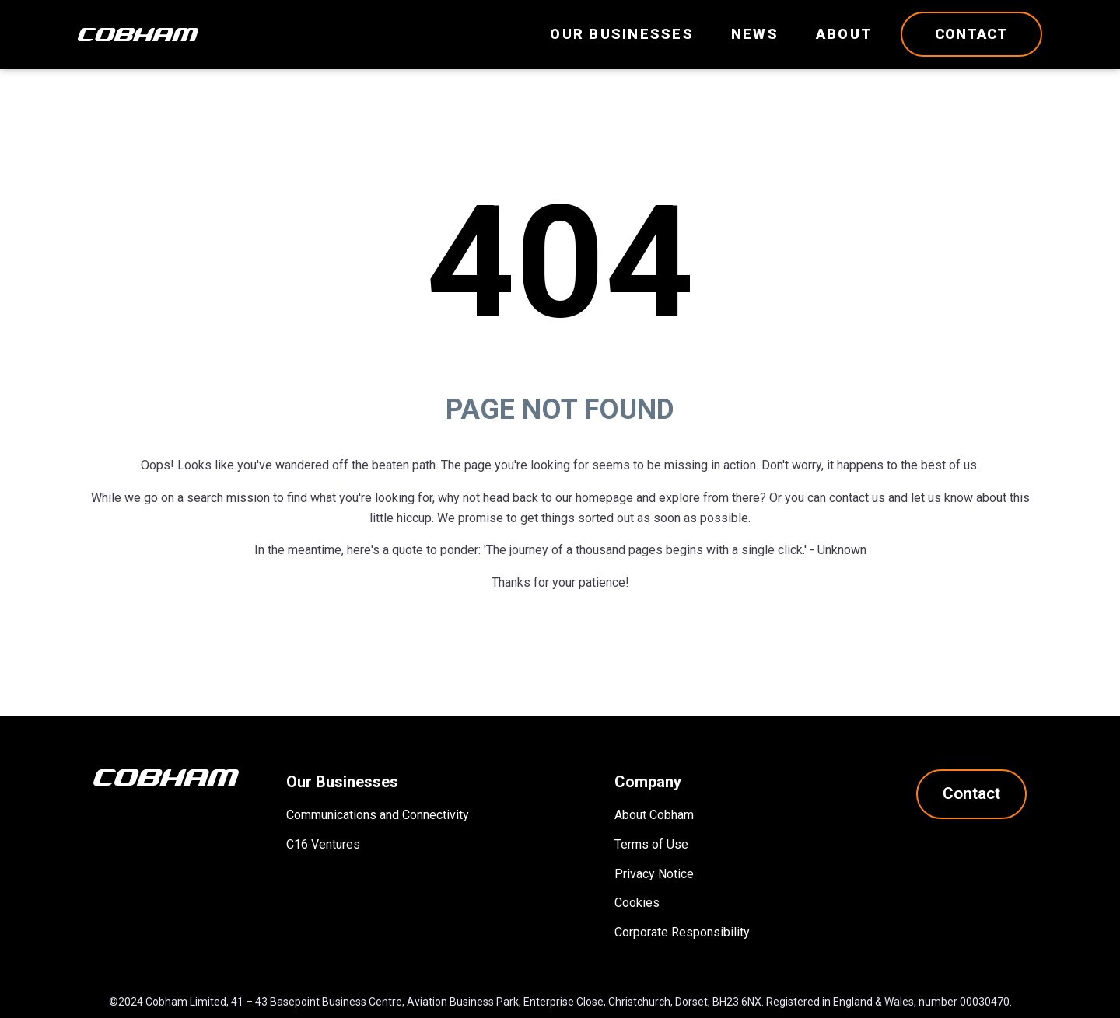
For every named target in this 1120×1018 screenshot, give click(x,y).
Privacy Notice (654, 873)
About (844, 34)
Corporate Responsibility (682, 932)
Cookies (637, 902)
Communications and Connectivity (377, 814)
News (755, 34)
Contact (971, 34)
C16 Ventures (323, 844)
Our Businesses (622, 34)
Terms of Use (651, 844)
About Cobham (654, 814)
